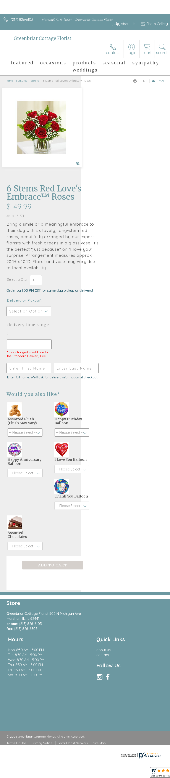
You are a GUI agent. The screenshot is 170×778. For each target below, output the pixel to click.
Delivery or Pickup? (105, 214)
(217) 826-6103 (22, 19)
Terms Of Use (16, 676)
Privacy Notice (41, 676)
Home (9, 80)
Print (140, 81)
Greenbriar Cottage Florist (42, 38)
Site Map (99, 676)
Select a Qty (98, 189)
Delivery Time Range (102, 243)
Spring (35, 80)
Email (158, 81)
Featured (22, 80)
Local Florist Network (73, 676)
